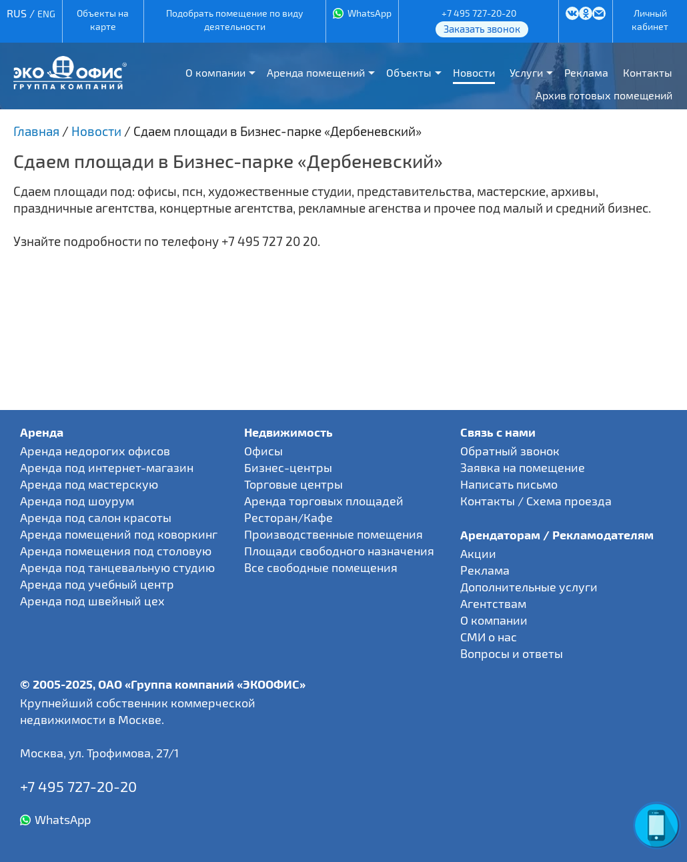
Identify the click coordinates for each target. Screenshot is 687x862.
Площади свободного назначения (339, 550)
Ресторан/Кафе (288, 517)
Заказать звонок (482, 29)
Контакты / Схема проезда (536, 500)
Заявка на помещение (522, 467)
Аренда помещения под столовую (115, 550)
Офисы (263, 450)
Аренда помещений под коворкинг (118, 534)
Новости (474, 72)
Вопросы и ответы (511, 653)
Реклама (586, 72)
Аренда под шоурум (77, 500)
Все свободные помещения (321, 567)
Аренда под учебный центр (97, 584)
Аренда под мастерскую (89, 484)
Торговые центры (293, 484)
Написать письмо (509, 484)
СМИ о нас (488, 636)
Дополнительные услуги (529, 586)
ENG (46, 13)
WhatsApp (370, 13)
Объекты (409, 72)
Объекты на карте (103, 19)
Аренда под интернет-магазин (106, 467)
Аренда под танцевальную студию (117, 567)
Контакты (647, 72)
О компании (215, 72)
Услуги (526, 72)
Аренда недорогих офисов (95, 450)
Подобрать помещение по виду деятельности (234, 19)
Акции (478, 553)
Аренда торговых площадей (324, 500)
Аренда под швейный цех (92, 600)
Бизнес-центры (288, 467)
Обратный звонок (510, 450)
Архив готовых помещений (604, 95)
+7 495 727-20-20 (479, 13)
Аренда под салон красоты (95, 517)
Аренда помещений (316, 72)
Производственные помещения (333, 534)
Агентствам (493, 603)
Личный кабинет (650, 19)
